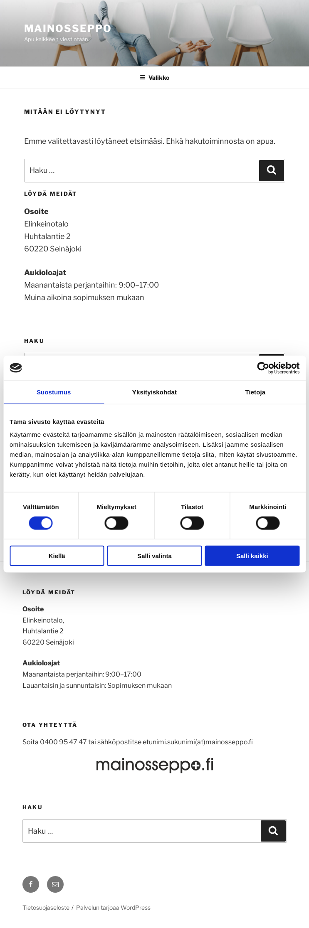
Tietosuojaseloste (45, 907)
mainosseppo (68, 28)
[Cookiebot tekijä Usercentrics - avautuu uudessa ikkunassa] (263, 368)
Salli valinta (154, 555)
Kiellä (57, 555)
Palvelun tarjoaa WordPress (113, 907)
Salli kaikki (252, 555)
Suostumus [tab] (54, 391)
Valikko (154, 77)
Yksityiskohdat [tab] (154, 391)
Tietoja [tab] (255, 391)
